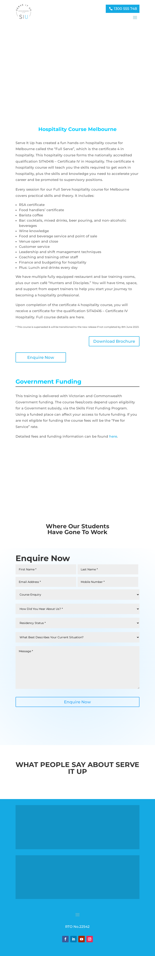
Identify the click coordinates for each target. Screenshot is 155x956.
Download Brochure (114, 340)
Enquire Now (40, 357)
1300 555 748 (125, 8)
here (113, 436)
